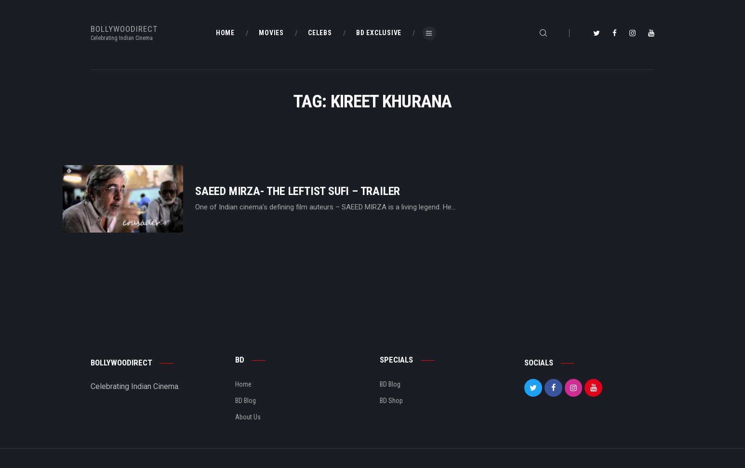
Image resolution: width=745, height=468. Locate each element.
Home (243, 384)
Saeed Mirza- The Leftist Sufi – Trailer (297, 191)
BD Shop (391, 400)
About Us (248, 417)
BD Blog (245, 400)
